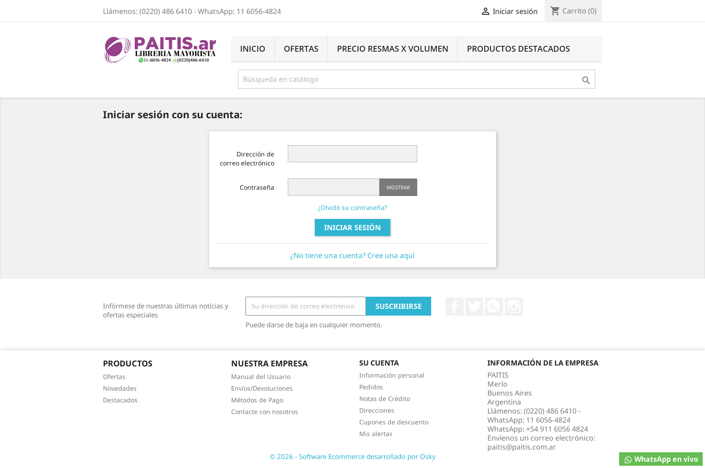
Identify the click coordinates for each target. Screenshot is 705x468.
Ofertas (301, 48)
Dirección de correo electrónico (247, 158)
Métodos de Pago (257, 400)
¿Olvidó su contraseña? (352, 207)
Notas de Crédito (384, 398)
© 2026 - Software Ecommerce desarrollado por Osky (353, 456)
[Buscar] (416, 79)
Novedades (120, 388)
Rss (494, 307)
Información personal (391, 375)
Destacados (120, 400)
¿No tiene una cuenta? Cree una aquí (352, 255)
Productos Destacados (518, 48)
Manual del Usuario (260, 376)
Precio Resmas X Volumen (392, 48)
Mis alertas (376, 433)
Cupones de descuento (393, 422)
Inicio (252, 48)
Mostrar (398, 187)
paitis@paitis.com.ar (521, 447)
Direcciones (376, 410)
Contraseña (257, 187)
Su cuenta (379, 363)
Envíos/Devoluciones (262, 388)
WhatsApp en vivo (661, 459)
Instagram (514, 307)
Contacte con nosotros (264, 411)
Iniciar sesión (352, 227)
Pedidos (371, 387)
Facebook (455, 307)
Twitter (474, 307)
